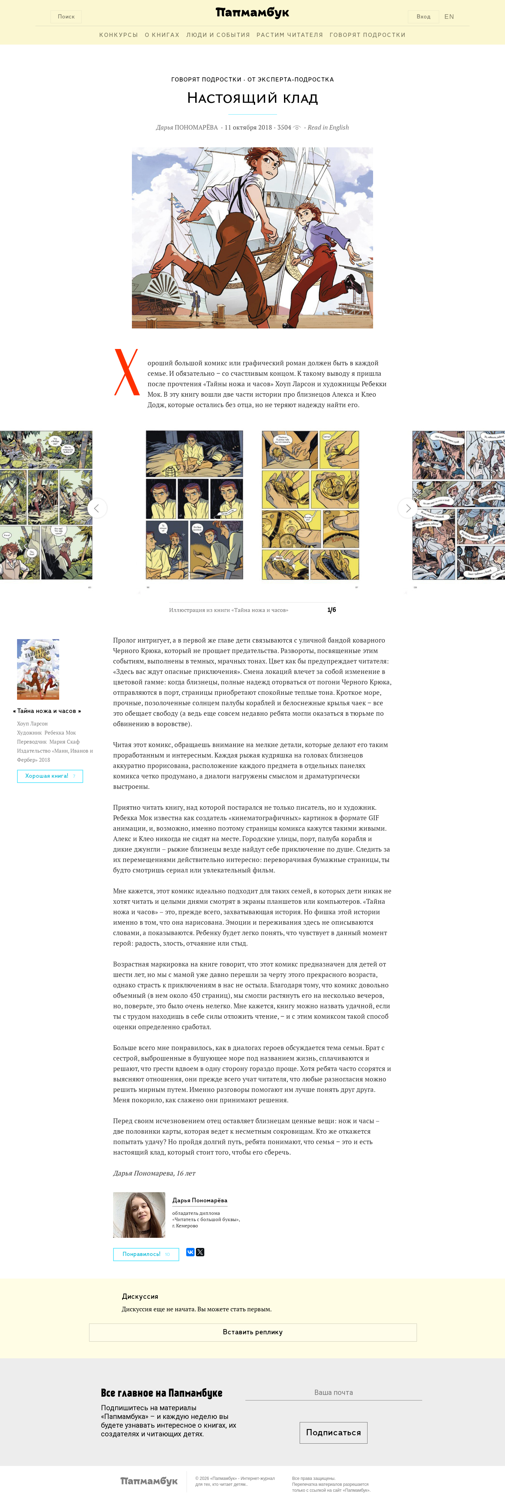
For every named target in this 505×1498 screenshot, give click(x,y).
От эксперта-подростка (290, 80)
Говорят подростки (368, 35)
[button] (326, 430)
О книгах (162, 35)
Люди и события (218, 35)
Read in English (328, 127)
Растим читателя (290, 35)
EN (449, 16)
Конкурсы (119, 35)
